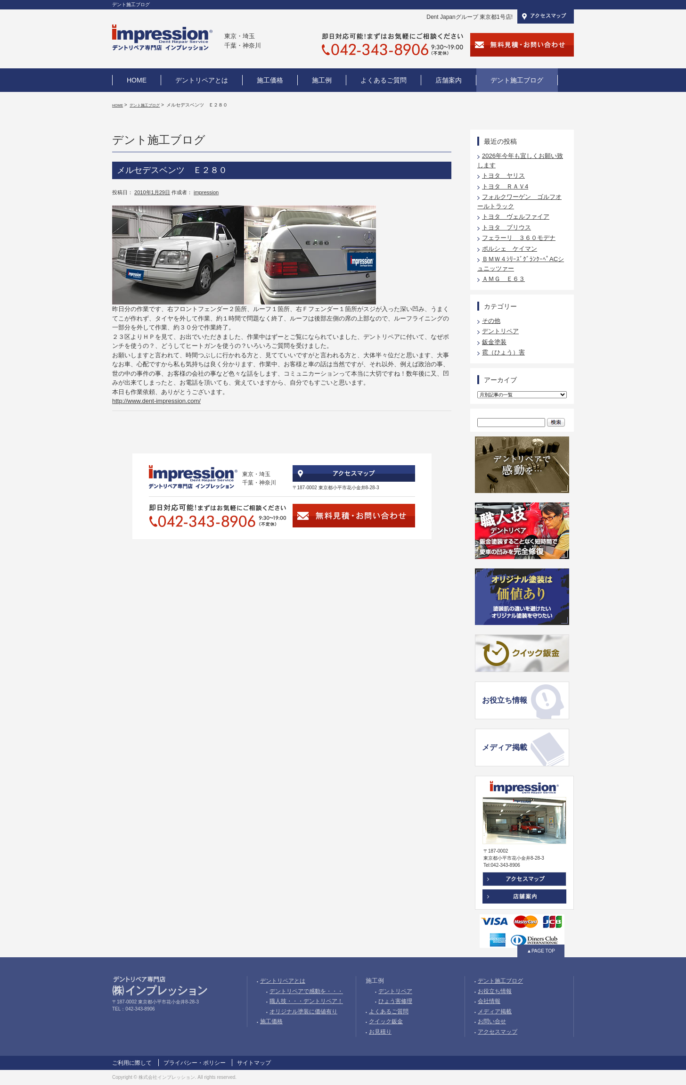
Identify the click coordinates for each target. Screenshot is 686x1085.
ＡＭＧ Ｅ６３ (503, 278)
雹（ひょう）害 (503, 352)
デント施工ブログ (145, 105)
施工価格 (271, 1021)
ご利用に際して (132, 1063)
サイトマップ (254, 1063)
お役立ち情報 (504, 700)
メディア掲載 (504, 747)
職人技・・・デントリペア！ (306, 1001)
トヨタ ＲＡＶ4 (505, 186)
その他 (491, 320)
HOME (117, 105)
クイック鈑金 (386, 1021)
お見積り (380, 1031)
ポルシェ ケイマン (509, 248)
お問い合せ (492, 1021)
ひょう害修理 (395, 1001)
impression (206, 192)
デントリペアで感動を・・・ (306, 991)
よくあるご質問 (388, 1011)
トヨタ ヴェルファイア (515, 216)
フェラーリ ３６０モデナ (518, 237)
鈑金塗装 (494, 341)
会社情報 (489, 1001)
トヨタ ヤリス (503, 175)
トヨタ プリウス (506, 227)
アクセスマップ (497, 1031)
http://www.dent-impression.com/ (156, 400)
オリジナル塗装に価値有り (303, 1011)
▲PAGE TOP (541, 950)
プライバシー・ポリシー (194, 1063)
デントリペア (500, 331)
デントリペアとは (282, 981)
